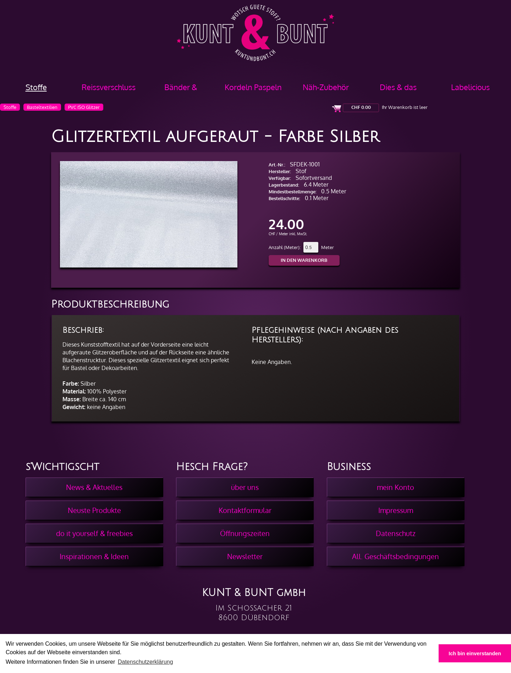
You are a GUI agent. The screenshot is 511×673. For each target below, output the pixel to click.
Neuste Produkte (94, 510)
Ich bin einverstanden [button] (475, 653)
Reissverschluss (109, 87)
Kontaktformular (245, 510)
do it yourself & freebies (94, 533)
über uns (245, 487)
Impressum (395, 510)
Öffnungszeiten (245, 533)
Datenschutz (396, 533)
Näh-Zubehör (326, 87)
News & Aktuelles (94, 487)
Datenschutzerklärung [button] (145, 662)
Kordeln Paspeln (253, 87)
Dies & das (398, 87)
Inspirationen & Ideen (94, 556)
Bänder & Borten (180, 89)
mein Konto (395, 487)
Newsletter (245, 556)
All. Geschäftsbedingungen (395, 556)
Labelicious (470, 87)
